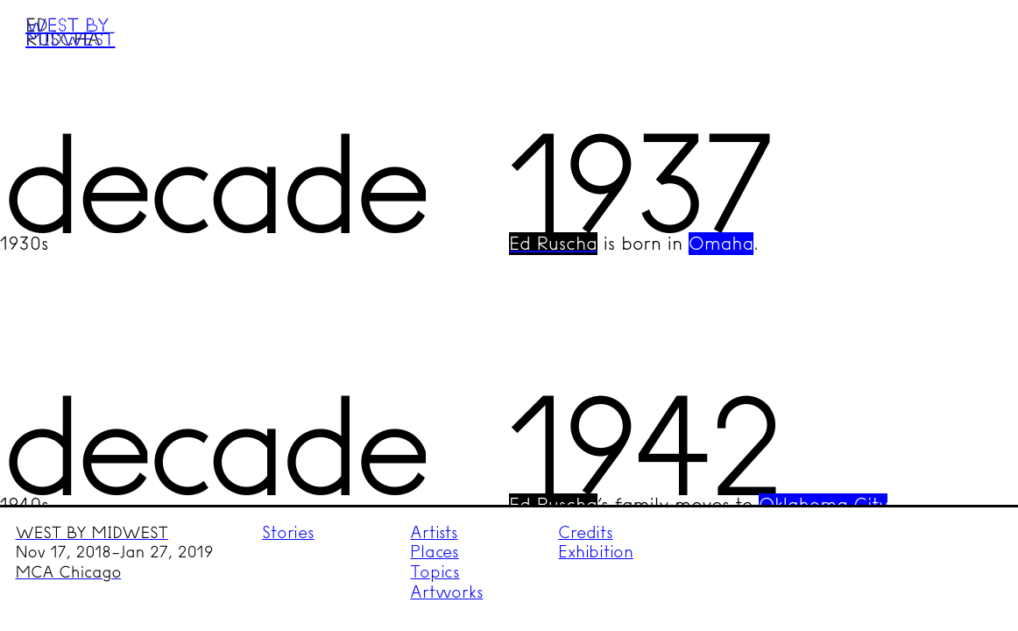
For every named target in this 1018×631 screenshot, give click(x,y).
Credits (585, 532)
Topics (435, 572)
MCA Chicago (69, 572)
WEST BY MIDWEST (92, 532)
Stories (288, 532)
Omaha (721, 243)
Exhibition (595, 552)
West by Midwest (70, 31)
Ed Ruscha (553, 243)
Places (434, 552)
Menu (971, 46)
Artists (433, 532)
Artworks (446, 592)
